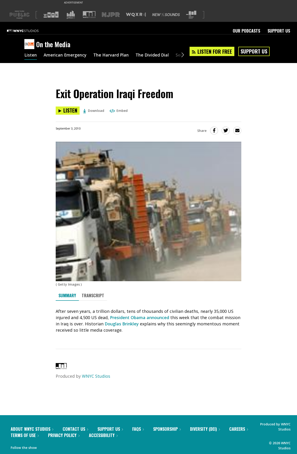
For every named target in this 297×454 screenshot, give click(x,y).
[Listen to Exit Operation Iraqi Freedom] (68, 111)
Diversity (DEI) (205, 429)
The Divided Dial (152, 55)
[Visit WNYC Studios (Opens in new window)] (89, 14)
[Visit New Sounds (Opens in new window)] (166, 14)
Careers (238, 429)
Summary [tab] (67, 295)
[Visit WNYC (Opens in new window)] (51, 15)
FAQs (138, 429)
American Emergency (65, 55)
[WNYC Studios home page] (28, 31)
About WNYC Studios (32, 429)
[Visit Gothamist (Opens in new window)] (71, 14)
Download (93, 110)
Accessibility (103, 435)
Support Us (279, 31)
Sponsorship (167, 429)
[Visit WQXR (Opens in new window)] (136, 15)
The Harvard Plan (111, 55)
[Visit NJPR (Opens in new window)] (111, 14)
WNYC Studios (96, 376)
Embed (119, 110)
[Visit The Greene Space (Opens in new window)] (191, 15)
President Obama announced (139, 317)
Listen (30, 55)
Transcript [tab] (93, 295)
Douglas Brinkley (122, 324)
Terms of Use (25, 435)
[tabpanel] (148, 320)
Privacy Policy (64, 435)
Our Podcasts (246, 31)
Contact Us (75, 429)
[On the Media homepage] (30, 44)
